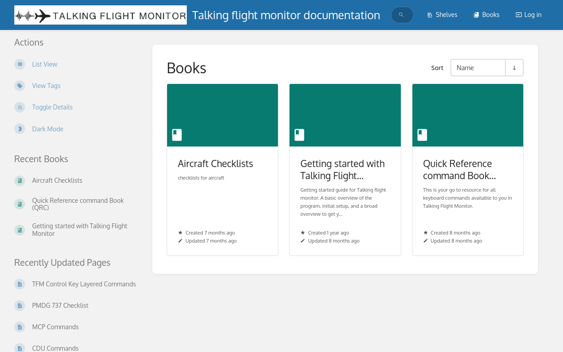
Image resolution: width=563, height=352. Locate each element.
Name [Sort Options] (465, 67)
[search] (400, 15)
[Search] (401, 15)
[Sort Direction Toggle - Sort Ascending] (514, 67)
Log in (529, 14)
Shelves (442, 14)
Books (486, 14)
